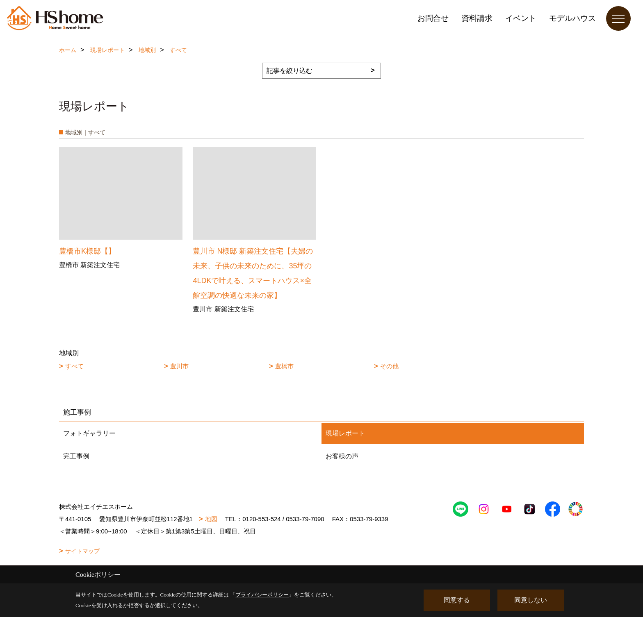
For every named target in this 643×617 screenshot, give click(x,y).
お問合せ (433, 18)
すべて (74, 366)
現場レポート (345, 433)
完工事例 (76, 456)
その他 (389, 366)
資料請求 (477, 18)
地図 (211, 518)
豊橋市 (284, 366)
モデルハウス (572, 18)
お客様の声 (342, 456)
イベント (520, 18)
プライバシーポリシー (262, 595)
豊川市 (179, 366)
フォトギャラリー (89, 433)
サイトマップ (82, 551)
